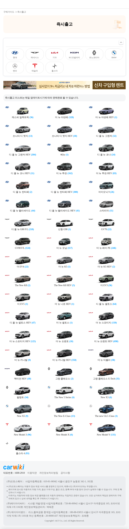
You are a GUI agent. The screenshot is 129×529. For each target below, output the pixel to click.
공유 (108, 4)
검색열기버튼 (115, 4)
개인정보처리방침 (48, 473)
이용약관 (32, 473)
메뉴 (122, 4)
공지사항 (65, 473)
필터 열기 (121, 42)
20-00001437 (52, 516)
